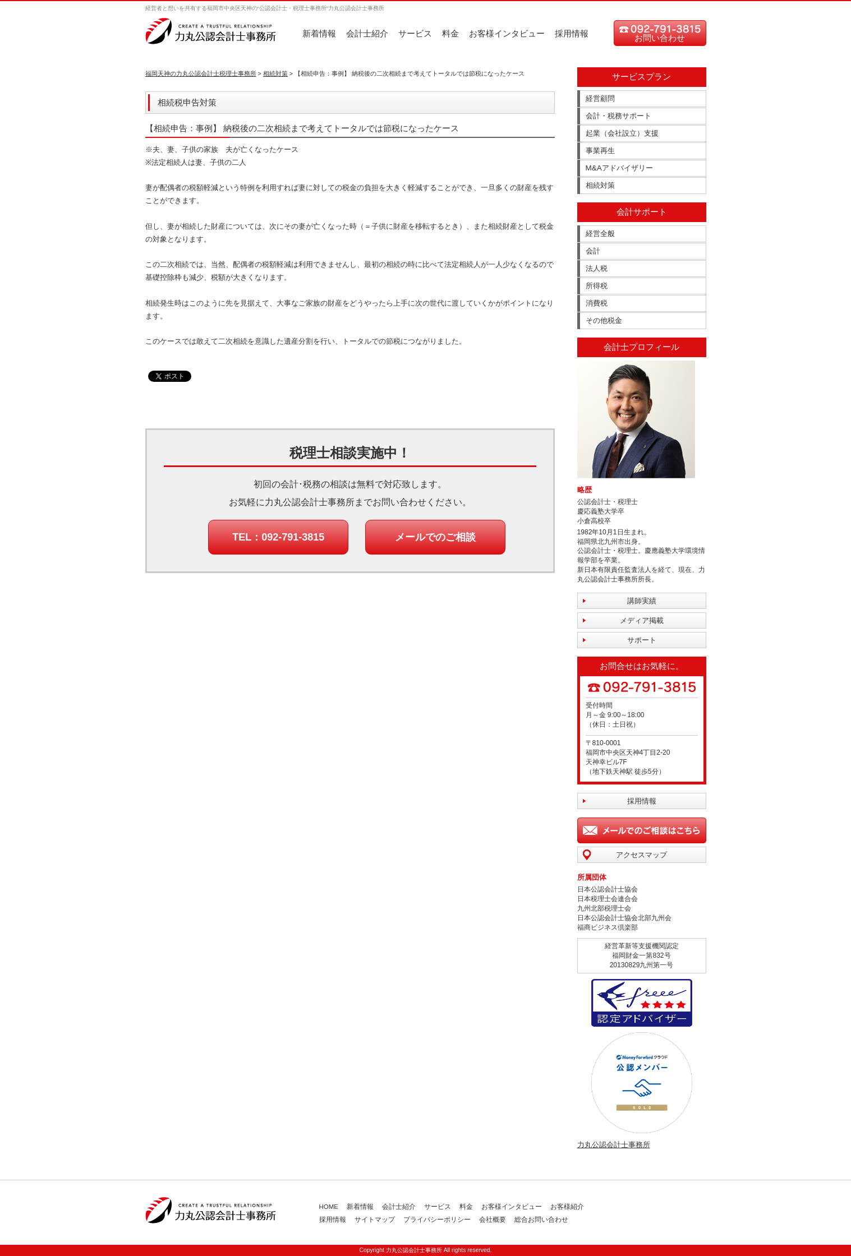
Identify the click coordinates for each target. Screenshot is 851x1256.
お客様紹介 (567, 1206)
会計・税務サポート (618, 116)
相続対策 (275, 73)
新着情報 (319, 33)
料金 (450, 33)
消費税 (597, 303)
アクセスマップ (641, 855)
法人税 (597, 268)
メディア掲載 (642, 620)
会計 (593, 251)
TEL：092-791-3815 (278, 537)
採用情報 (571, 33)
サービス (415, 33)
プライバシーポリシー (437, 1219)
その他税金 (604, 320)
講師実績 (641, 601)
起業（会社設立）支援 (622, 133)
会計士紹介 (367, 33)
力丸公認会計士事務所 (613, 1144)
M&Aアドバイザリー (619, 168)
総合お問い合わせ (541, 1219)
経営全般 (600, 233)
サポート (641, 640)
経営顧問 (600, 98)
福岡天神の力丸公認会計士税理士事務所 (200, 73)
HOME (329, 1206)
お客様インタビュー (507, 33)
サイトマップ (375, 1219)
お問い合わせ (659, 38)
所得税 (597, 285)
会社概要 (492, 1219)
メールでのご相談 (435, 537)
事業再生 (600, 150)
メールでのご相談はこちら (641, 830)
